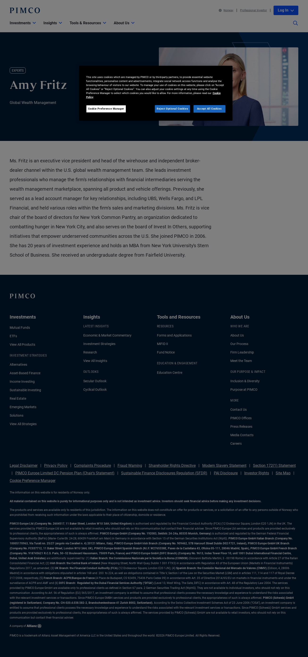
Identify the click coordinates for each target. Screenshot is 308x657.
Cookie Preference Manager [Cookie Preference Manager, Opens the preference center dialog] (106, 108)
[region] (155, 93)
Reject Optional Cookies (172, 108)
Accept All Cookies (209, 108)
